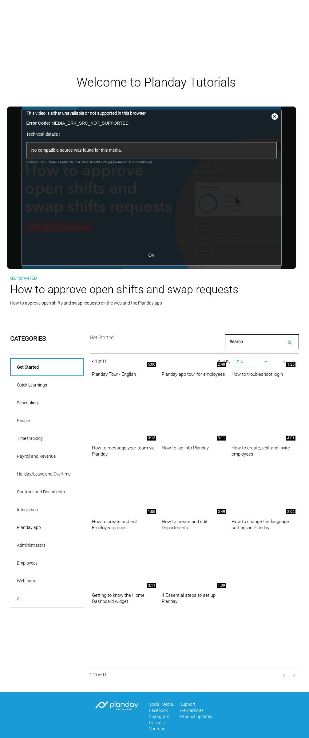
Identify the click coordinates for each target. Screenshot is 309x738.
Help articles (285, 18)
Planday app (29, 527)
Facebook (158, 710)
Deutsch (251, 18)
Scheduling (27, 402)
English (199, 18)
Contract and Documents (41, 491)
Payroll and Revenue (36, 456)
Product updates (196, 716)
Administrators (31, 545)
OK (154, 255)
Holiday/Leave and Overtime (43, 474)
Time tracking (30, 438)
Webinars (26, 580)
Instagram (159, 716)
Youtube (157, 728)
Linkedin (157, 722)
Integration (27, 509)
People (23, 420)
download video (36, 316)
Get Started (28, 367)
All (19, 598)
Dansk (224, 18)
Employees (27, 563)
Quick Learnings (32, 385)
